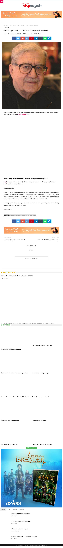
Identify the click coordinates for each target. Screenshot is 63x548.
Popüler (3, 511)
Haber (11, 25)
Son (9, 511)
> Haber (31, 251)
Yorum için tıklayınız (31, 260)
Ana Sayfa (6, 25)
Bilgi (5, 183)
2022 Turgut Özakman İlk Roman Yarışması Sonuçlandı (23, 217)
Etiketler (22, 511)
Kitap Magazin (22, 116)
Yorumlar (14, 511)
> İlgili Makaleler (31, 247)
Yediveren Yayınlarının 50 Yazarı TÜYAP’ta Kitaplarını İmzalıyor (46, 240)
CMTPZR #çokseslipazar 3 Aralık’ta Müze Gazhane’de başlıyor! (16, 240)
